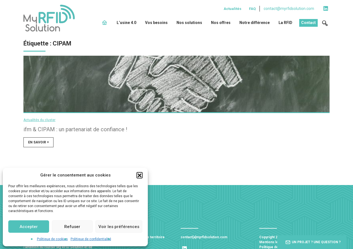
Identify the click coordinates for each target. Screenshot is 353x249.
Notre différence (254, 22)
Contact (308, 22)
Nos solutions (189, 22)
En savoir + (38, 144)
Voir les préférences (118, 226)
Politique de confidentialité (91, 239)
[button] (139, 175)
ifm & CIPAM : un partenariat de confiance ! (75, 131)
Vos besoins (156, 22)
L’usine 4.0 (126, 22)
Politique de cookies (52, 239)
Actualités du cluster (39, 122)
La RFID (285, 22)
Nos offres (221, 22)
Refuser (72, 226)
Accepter (29, 226)
